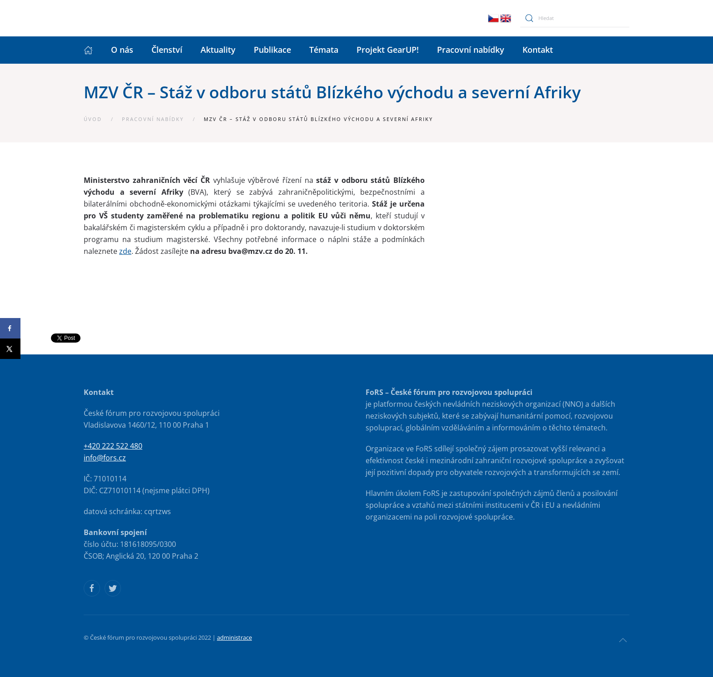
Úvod (93, 119)
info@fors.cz (105, 458)
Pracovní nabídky (470, 49)
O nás (122, 49)
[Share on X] (10, 348)
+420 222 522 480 (113, 446)
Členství (166, 49)
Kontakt (537, 49)
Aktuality (218, 49)
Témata (323, 49)
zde (125, 251)
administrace (234, 637)
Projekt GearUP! (387, 49)
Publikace (272, 49)
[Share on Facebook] (10, 328)
